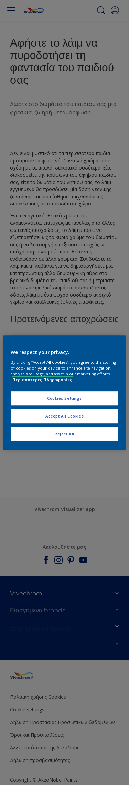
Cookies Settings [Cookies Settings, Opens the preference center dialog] (64, 398)
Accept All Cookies (64, 416)
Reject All (64, 433)
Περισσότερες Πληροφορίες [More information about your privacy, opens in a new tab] (42, 379)
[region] (64, 392)
